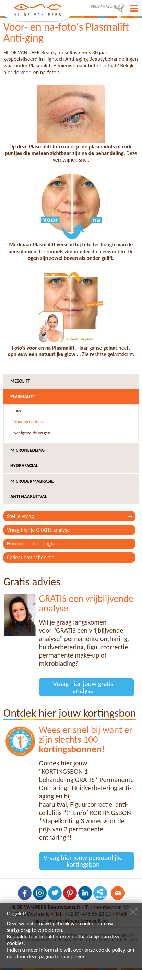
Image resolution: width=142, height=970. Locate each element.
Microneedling (27, 450)
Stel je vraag (20, 516)
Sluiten (133, 912)
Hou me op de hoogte (31, 543)
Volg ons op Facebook (25, 893)
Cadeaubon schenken (30, 557)
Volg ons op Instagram (40, 893)
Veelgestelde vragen (32, 433)
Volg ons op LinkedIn (85, 893)
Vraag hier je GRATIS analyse (38, 530)
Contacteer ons (118, 893)
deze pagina (40, 956)
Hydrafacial (24, 466)
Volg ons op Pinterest (70, 893)
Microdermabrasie (32, 481)
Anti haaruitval (28, 496)
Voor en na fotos (29, 421)
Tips (17, 410)
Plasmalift (22, 396)
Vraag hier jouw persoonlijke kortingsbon (83, 861)
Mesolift (20, 381)
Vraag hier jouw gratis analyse (83, 687)
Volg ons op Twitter (55, 893)
